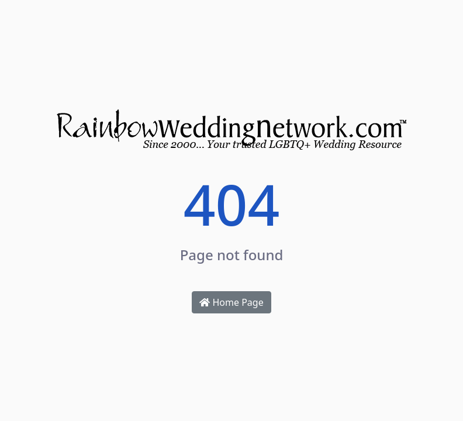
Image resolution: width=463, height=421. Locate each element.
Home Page (231, 302)
